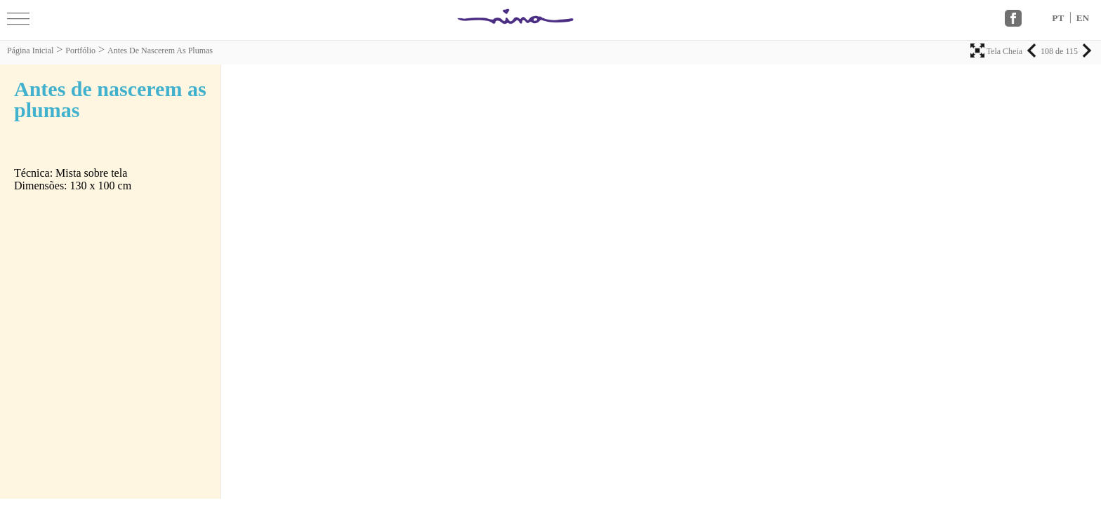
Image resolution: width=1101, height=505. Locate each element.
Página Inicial (30, 50)
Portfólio (80, 50)
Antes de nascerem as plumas (160, 50)
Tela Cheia (997, 51)
